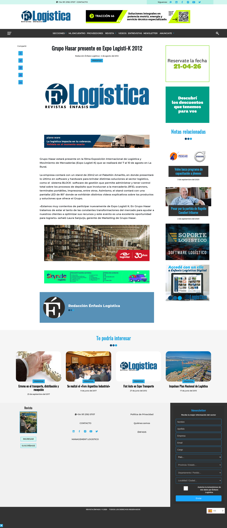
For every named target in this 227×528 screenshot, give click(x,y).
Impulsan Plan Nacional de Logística (188, 386)
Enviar (199, 498)
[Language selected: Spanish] (216, 511)
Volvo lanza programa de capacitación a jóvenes (189, 171)
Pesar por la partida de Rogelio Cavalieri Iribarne (188, 210)
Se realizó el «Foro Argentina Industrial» (88, 386)
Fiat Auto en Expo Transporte (138, 386)
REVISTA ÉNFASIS (93, 509)
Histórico (38, 381)
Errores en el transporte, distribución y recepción (38, 388)
